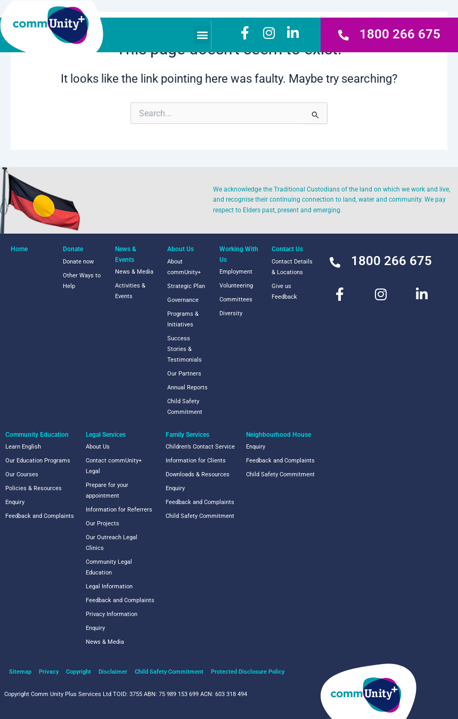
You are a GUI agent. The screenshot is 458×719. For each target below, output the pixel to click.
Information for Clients (196, 460)
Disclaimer (113, 671)
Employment (235, 271)
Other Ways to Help (82, 281)
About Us (98, 446)
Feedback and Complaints (39, 516)
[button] (202, 35)
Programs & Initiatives (183, 319)
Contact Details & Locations (292, 267)
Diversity (230, 313)
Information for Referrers (119, 509)
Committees (235, 299)
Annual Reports (187, 387)
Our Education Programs (37, 460)
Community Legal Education (109, 567)
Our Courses (21, 474)
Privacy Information (111, 614)
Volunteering (236, 285)
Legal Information (109, 586)
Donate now (78, 261)
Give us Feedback (284, 291)
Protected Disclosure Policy (247, 671)
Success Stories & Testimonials (184, 349)
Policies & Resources (33, 488)
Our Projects (102, 523)
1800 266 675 (399, 34)
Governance (183, 300)
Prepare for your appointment (107, 490)
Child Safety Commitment (184, 407)
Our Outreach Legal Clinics (111, 543)
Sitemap (20, 671)
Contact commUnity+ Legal (114, 466)
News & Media (134, 271)
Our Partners (184, 373)
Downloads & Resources (198, 474)
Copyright (78, 671)
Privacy (49, 671)
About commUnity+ (184, 267)
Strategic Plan (186, 286)
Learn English (23, 446)
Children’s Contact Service (200, 446)
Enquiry (14, 502)
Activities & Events (130, 291)
